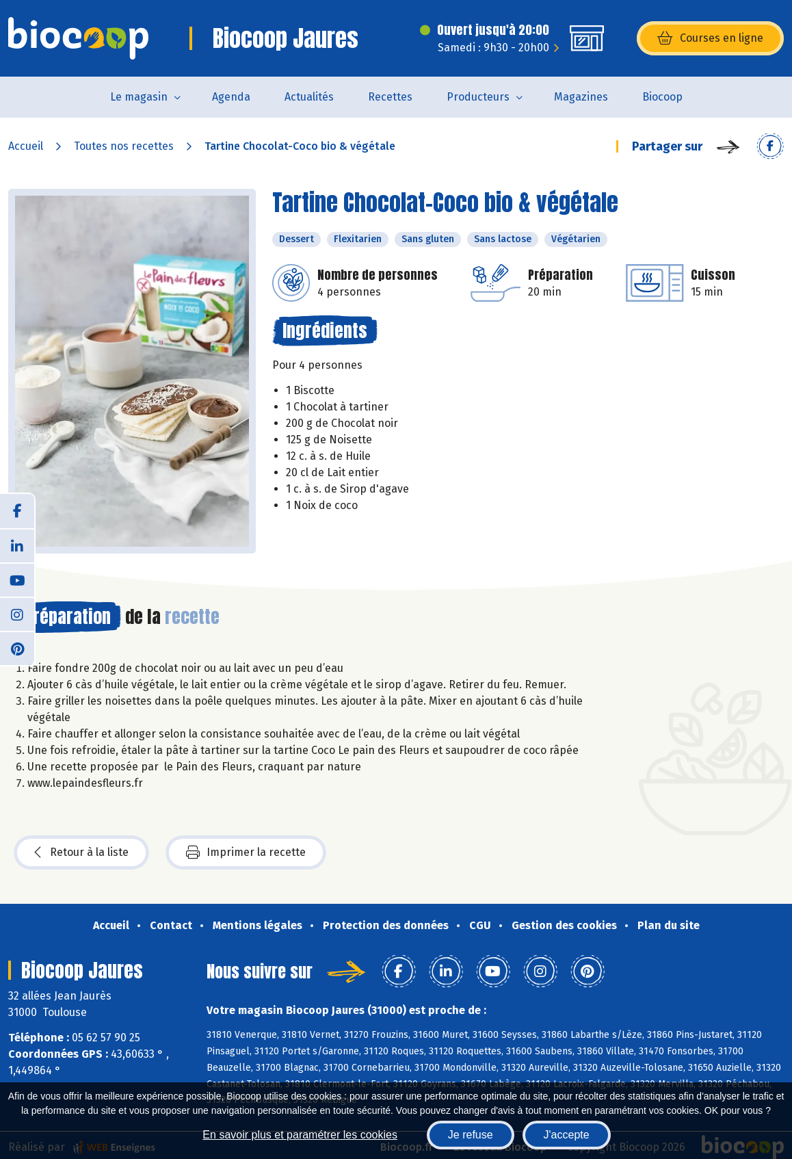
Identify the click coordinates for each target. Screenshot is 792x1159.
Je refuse (470, 1135)
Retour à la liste (81, 852)
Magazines (581, 96)
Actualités (309, 96)
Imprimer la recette (246, 852)
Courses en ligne (710, 38)
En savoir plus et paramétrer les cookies (299, 1135)
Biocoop (662, 96)
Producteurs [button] (478, 96)
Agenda (231, 96)
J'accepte (567, 1135)
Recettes (390, 96)
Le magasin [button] (139, 96)
